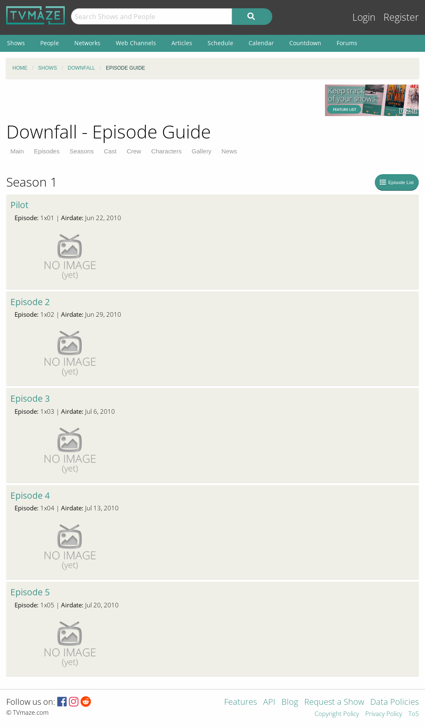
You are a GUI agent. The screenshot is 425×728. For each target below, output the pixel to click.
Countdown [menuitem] (305, 43)
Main (17, 151)
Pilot (19, 205)
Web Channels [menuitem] (136, 43)
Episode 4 (30, 495)
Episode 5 (30, 592)
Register (401, 17)
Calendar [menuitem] (261, 43)
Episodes (47, 151)
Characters (166, 151)
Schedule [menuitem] (220, 43)
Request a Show (334, 702)
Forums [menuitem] (347, 43)
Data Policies (394, 702)
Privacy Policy (383, 714)
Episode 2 (30, 302)
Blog (289, 702)
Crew (134, 151)
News (229, 151)
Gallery (202, 151)
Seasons (82, 151)
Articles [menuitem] (181, 43)
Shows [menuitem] (16, 43)
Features (240, 702)
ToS (413, 714)
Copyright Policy (337, 714)
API (269, 702)
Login (364, 17)
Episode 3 (30, 398)
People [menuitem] (49, 43)
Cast (110, 151)
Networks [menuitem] (87, 43)
